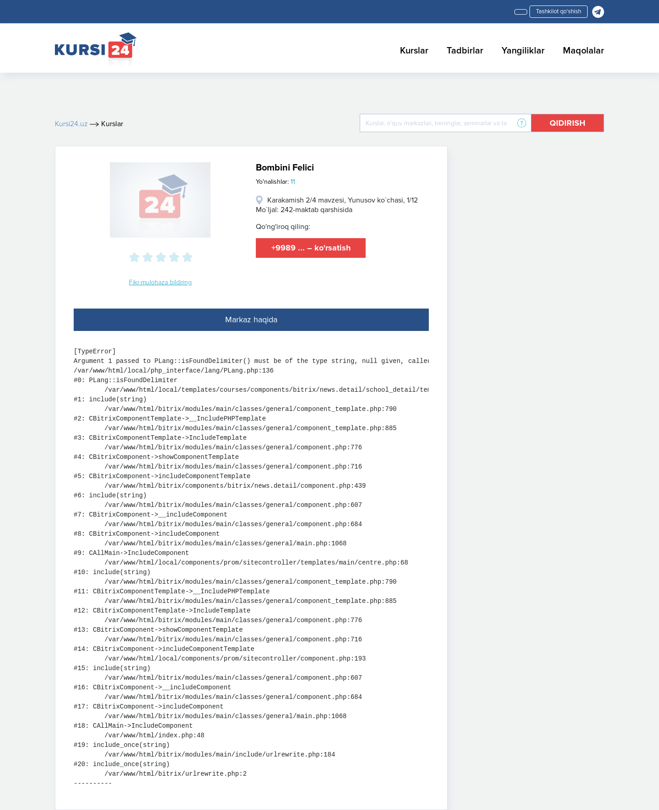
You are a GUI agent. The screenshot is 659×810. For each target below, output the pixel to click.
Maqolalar (583, 50)
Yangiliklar (523, 50)
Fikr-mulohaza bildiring (160, 282)
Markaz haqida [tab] (251, 319)
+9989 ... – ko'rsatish (311, 248)
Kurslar (414, 50)
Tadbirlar (465, 50)
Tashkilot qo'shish (558, 11)
